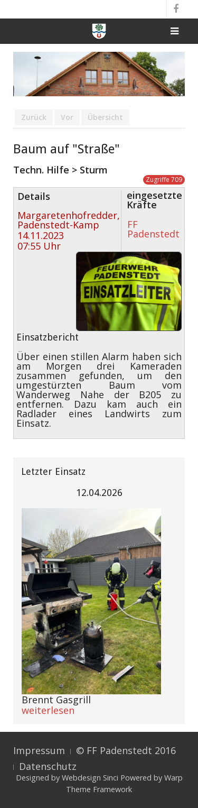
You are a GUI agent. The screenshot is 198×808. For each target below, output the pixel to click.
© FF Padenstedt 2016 (126, 750)
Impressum (39, 750)
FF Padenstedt (153, 229)
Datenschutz (48, 766)
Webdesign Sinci (90, 778)
